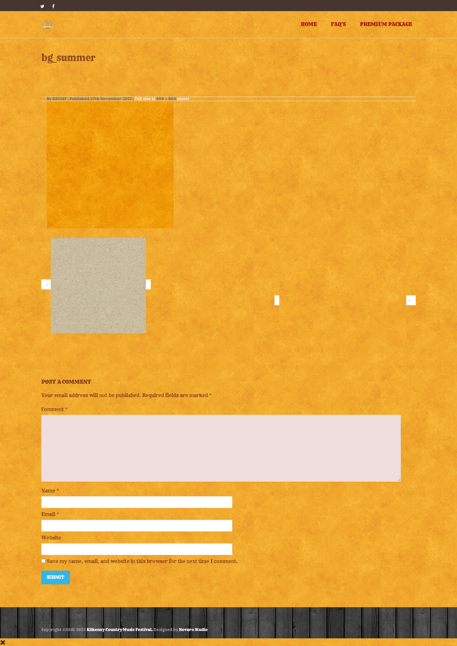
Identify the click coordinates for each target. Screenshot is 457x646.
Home (309, 24)
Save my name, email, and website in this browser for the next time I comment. (142, 561)
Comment (54, 409)
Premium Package (386, 24)
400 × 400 (166, 98)
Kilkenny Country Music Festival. (120, 629)
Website (51, 538)
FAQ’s (338, 24)
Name (48, 491)
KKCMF (59, 98)
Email (48, 514)
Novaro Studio (193, 629)
